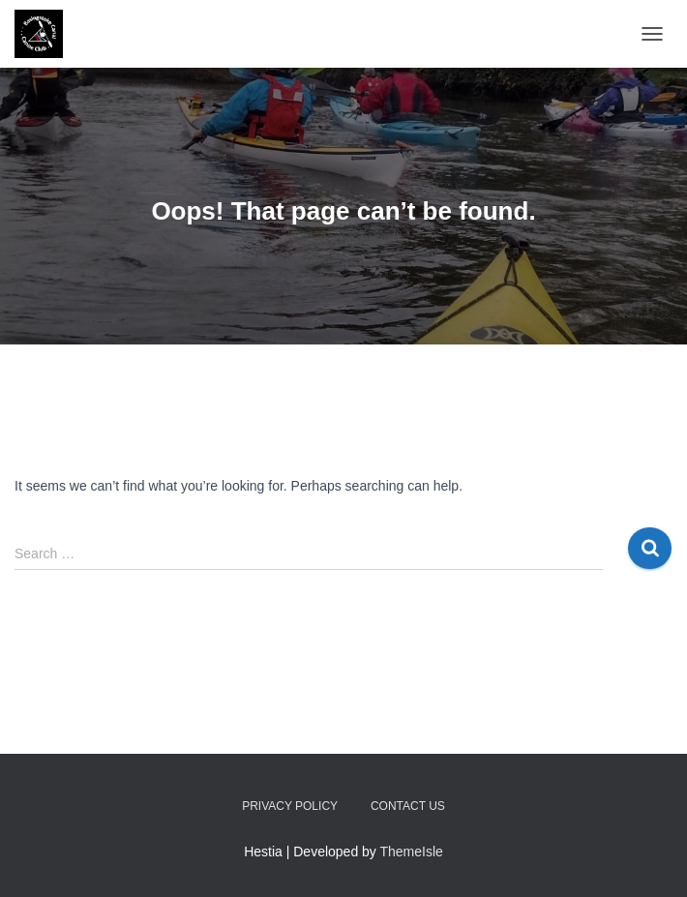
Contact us (408, 806)
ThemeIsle (411, 851)
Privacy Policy (290, 806)
